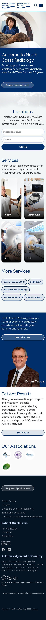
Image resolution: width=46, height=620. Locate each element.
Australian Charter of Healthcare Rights (22, 516)
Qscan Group (9, 501)
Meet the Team (23, 337)
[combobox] (23, 132)
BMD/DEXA (35, 282)
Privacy (35, 609)
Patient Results (9, 528)
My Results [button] (23, 432)
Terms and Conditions (13, 512)
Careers (6, 505)
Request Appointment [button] (17, 85)
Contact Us (7, 536)
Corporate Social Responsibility (18, 508)
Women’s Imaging (34, 297)
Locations (7, 532)
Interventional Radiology (15, 289)
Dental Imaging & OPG (14, 282)
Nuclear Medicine (12, 297)
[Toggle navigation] (41, 5)
